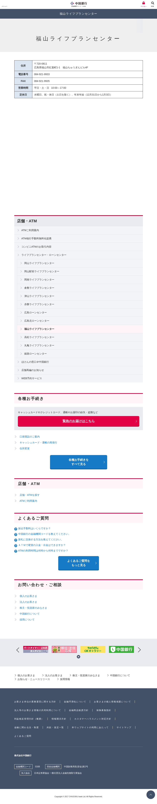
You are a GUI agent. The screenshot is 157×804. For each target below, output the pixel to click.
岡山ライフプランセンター (39, 263)
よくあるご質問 (23, 736)
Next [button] (139, 650)
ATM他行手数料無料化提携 (36, 238)
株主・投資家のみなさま (33, 607)
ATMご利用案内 (30, 230)
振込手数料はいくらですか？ (34, 528)
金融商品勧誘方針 (79, 710)
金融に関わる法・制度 (26, 727)
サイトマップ (124, 727)
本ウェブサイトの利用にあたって (90, 727)
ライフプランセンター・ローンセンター (43, 254)
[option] (35, 650)
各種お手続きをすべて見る (79, 462)
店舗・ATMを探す (30, 494)
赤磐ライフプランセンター (39, 304)
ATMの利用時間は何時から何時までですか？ (43, 550)
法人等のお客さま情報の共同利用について (37, 710)
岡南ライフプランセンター (39, 279)
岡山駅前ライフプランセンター (41, 271)
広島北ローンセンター (36, 320)
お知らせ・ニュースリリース (34, 679)
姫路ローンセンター (35, 353)
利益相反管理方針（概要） (29, 719)
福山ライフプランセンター (39, 329)
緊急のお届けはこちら (79, 421)
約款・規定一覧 (55, 727)
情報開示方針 (59, 719)
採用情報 (65, 679)
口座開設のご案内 (30, 436)
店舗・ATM (27, 221)
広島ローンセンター (35, 312)
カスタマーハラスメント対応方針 (92, 719)
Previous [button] (17, 650)
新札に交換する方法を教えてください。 (40, 539)
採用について (27, 619)
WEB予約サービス (31, 378)
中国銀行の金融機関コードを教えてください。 (44, 533)
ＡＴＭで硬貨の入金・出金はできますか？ (42, 545)
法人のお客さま (28, 601)
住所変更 (25, 448)
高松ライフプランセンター (39, 337)
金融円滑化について (75, 701)
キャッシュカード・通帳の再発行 (38, 442)
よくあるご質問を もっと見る (78, 563)
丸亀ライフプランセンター (39, 345)
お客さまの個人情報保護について (112, 701)
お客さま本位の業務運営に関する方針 (35, 701)
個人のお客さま (28, 596)
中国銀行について (30, 613)
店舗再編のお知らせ (32, 370)
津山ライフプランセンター (39, 296)
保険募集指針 (103, 710)
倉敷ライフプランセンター (39, 287)
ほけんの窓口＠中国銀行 (35, 361)
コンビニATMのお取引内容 (36, 246)
